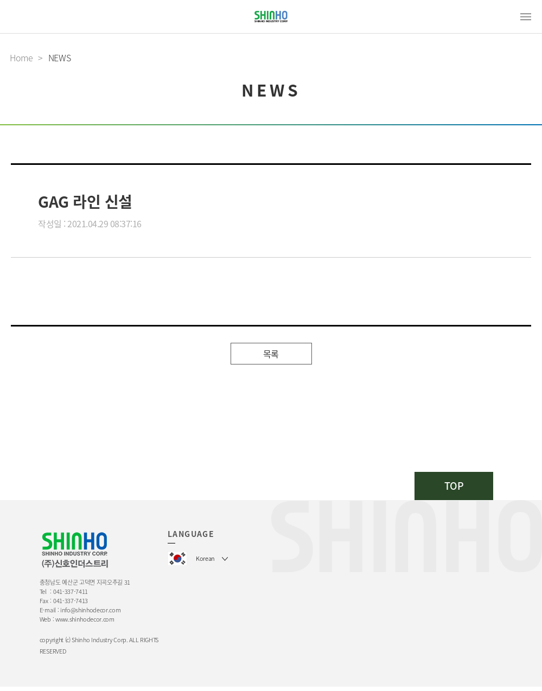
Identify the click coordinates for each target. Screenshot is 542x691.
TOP (454, 485)
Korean (205, 558)
